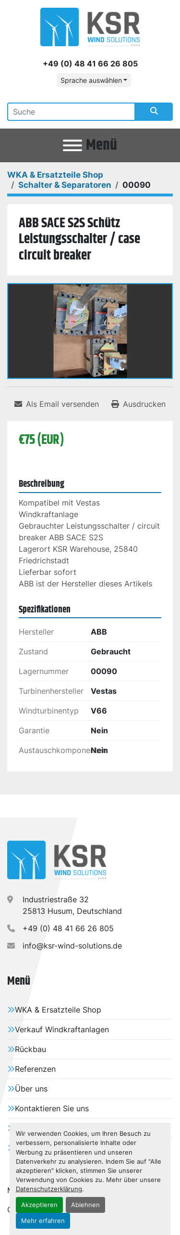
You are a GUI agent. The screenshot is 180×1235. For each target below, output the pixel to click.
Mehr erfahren (43, 1220)
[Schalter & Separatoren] (64, 185)
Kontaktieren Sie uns (52, 1108)
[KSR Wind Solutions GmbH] (56, 859)
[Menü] (72, 145)
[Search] (71, 112)
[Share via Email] (56, 404)
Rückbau (30, 1049)
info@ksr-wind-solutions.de (72, 945)
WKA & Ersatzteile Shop (58, 1009)
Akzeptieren (39, 1205)
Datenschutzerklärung (49, 1189)
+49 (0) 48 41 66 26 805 (90, 63)
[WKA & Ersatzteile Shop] (55, 175)
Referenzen (35, 1069)
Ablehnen (85, 1205)
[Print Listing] (138, 404)
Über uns (31, 1088)
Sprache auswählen (91, 80)
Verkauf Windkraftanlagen (62, 1029)
